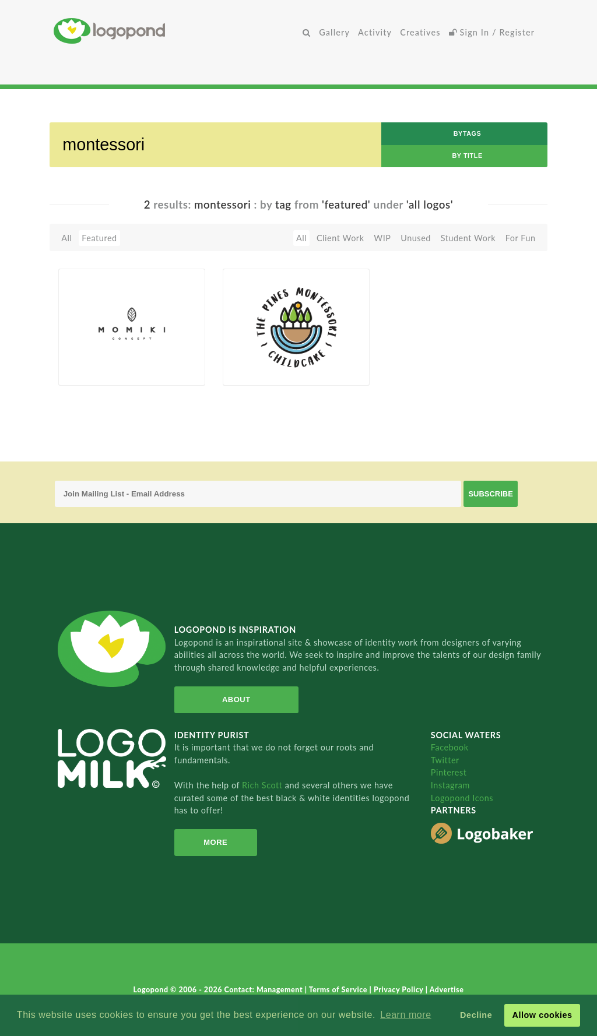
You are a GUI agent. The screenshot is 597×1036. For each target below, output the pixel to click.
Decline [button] (476, 1015)
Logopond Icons (462, 798)
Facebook (450, 747)
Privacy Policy (400, 989)
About (236, 699)
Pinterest (449, 772)
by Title (467, 155)
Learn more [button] (405, 1015)
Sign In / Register (492, 32)
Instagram (450, 785)
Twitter (445, 760)
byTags (468, 133)
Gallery (334, 32)
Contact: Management (264, 989)
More (215, 842)
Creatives (420, 32)
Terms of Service (339, 989)
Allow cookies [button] (542, 1015)
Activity (375, 32)
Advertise (447, 989)
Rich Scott (263, 785)
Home (176, 30)
